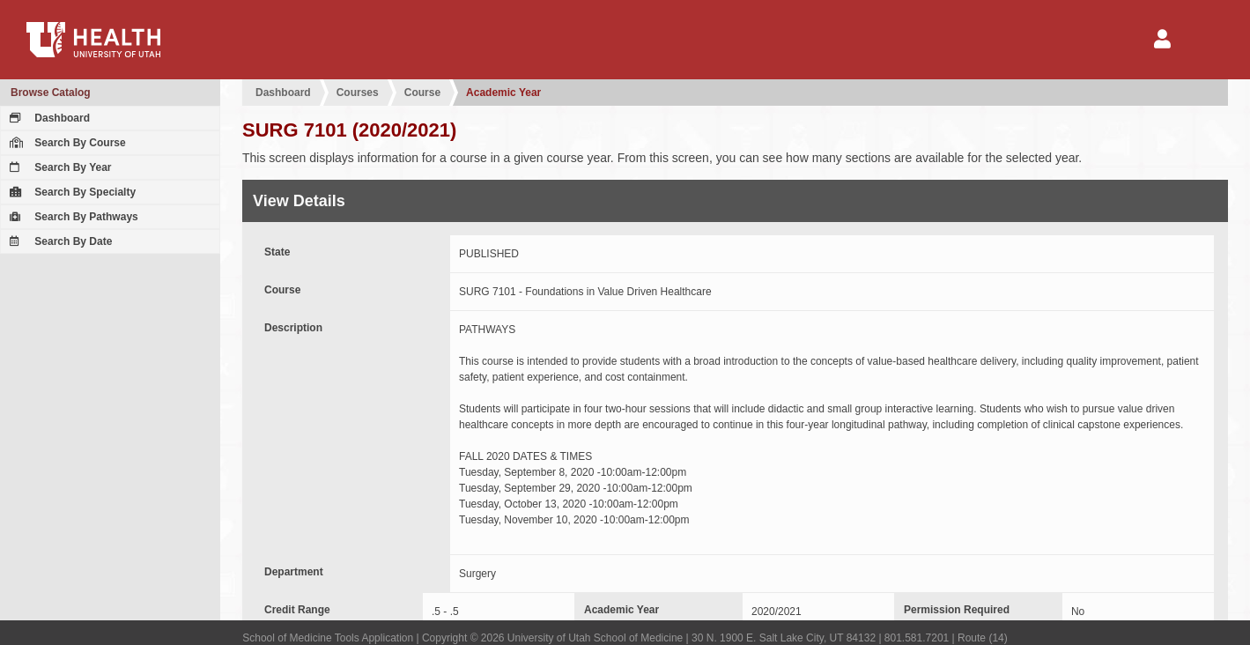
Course (422, 92)
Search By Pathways (71, 217)
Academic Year (503, 92)
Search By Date (58, 241)
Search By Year (58, 167)
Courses (358, 92)
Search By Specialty (70, 192)
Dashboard (47, 118)
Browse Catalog (51, 92)
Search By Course (65, 143)
